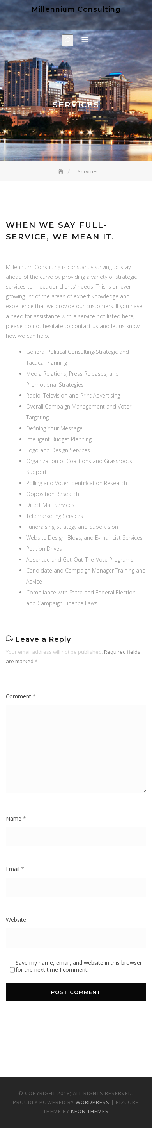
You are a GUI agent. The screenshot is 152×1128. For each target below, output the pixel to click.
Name (16, 818)
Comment (21, 696)
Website (16, 919)
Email (15, 869)
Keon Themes (90, 1111)
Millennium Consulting (76, 9)
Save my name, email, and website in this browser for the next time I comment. (79, 966)
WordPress (93, 1102)
